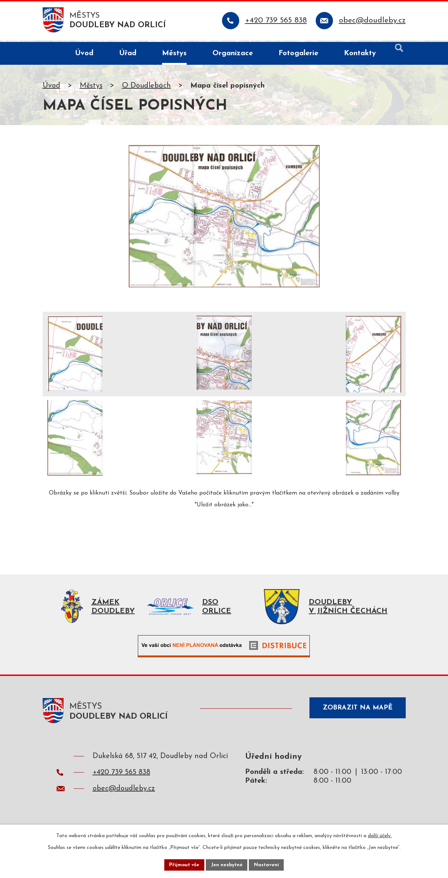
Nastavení (267, 864)
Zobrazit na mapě (355, 712)
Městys (91, 87)
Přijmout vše (183, 864)
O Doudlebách (146, 87)
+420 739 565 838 (121, 776)
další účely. (380, 835)
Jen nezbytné (227, 864)
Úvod (51, 87)
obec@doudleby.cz (124, 792)
